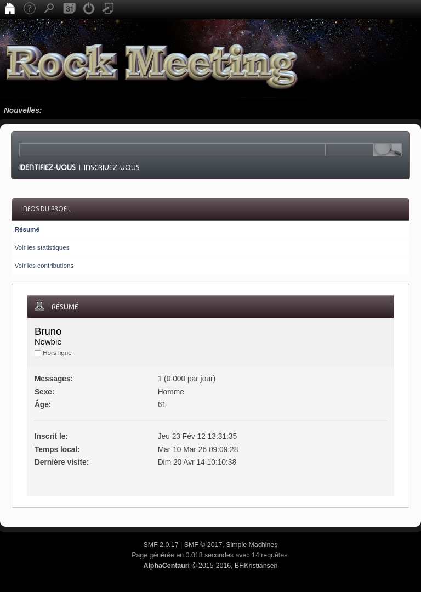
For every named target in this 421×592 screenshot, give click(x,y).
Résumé (26, 229)
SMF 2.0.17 (161, 545)
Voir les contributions (43, 265)
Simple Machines (251, 545)
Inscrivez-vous (112, 167)
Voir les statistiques (41, 247)
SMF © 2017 (203, 545)
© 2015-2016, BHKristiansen (210, 566)
